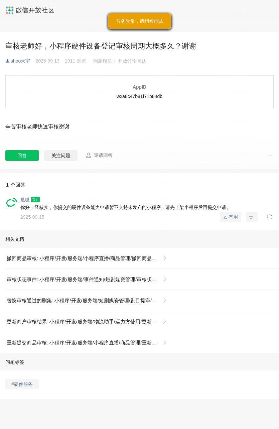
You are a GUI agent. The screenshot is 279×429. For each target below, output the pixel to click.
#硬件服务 (22, 384)
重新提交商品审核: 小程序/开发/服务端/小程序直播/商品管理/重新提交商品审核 (89, 342)
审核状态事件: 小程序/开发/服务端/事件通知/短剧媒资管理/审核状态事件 (87, 279)
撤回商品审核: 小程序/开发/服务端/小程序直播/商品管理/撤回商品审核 (84, 258)
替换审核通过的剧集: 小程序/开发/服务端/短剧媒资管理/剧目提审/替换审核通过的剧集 (89, 300)
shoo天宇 (20, 61)
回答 (22, 155)
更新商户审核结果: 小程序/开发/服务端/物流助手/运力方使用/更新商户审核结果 (89, 321)
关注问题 (60, 155)
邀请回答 (99, 155)
